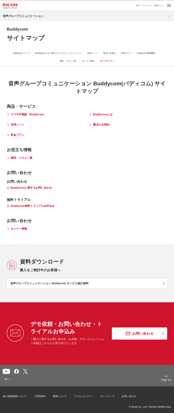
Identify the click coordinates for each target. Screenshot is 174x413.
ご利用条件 (40, 396)
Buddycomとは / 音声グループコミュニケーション (58, 53)
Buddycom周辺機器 (146, 53)
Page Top (166, 380)
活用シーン (92, 53)
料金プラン (126, 53)
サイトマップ (106, 61)
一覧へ (6, 379)
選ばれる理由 (109, 53)
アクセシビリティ (83, 396)
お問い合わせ (129, 396)
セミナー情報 (88, 61)
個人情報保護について (15, 396)
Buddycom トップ (21, 53)
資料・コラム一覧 (68, 61)
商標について (60, 396)
